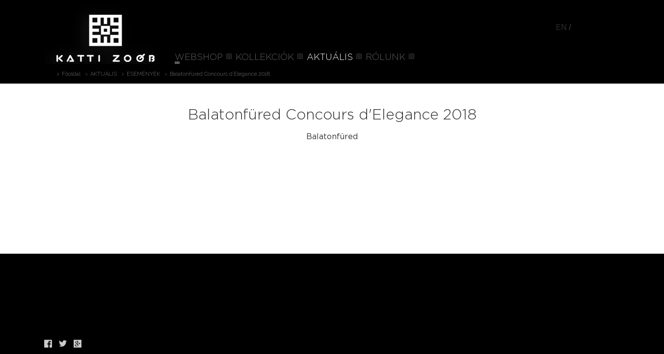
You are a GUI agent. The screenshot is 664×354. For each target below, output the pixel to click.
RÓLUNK (385, 57)
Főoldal (71, 74)
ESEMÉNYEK (143, 74)
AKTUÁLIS (330, 57)
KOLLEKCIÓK (265, 57)
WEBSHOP (199, 57)
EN (561, 27)
